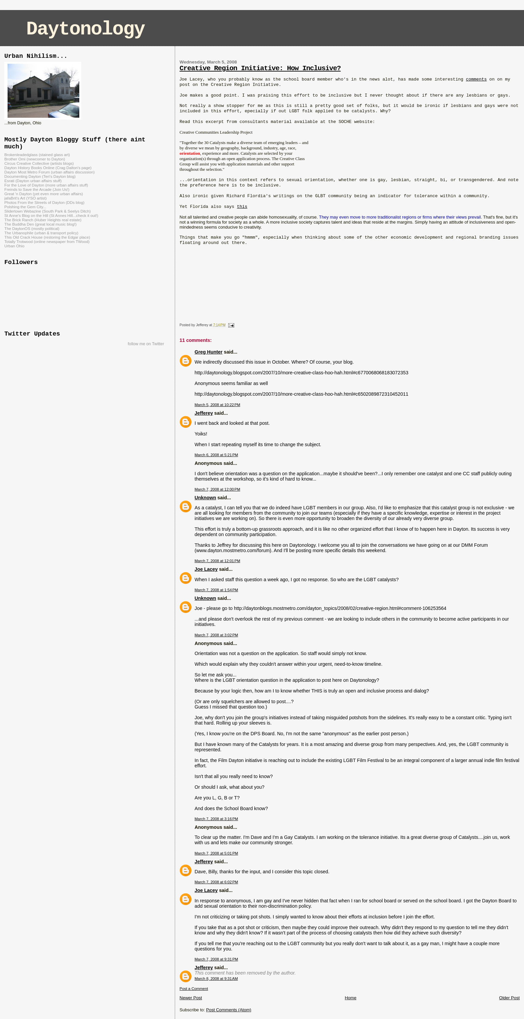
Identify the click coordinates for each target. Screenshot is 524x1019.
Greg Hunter (208, 352)
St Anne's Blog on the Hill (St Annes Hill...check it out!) (51, 215)
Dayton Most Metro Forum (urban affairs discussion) (49, 172)
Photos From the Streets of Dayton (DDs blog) (44, 202)
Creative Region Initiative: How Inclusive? (260, 68)
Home (351, 997)
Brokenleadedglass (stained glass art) (37, 154)
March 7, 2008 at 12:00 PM (217, 489)
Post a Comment (193, 989)
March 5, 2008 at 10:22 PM (217, 405)
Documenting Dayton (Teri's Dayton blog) (40, 176)
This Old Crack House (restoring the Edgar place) (47, 237)
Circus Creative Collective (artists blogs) (39, 163)
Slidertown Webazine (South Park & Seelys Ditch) (47, 211)
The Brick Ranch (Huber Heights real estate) (43, 220)
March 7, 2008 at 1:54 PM (216, 590)
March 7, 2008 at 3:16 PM (216, 819)
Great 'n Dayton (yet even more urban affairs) (43, 194)
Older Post (509, 997)
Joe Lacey (206, 569)
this (242, 206)
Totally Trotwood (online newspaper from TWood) (47, 241)
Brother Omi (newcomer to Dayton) (34, 159)
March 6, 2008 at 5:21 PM (216, 455)
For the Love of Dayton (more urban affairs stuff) (46, 185)
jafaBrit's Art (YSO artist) (25, 198)
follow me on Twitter (146, 344)
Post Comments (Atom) (228, 1009)
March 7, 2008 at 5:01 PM (216, 853)
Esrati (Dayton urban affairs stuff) (33, 180)
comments (476, 79)
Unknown (205, 497)
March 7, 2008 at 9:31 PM (216, 959)
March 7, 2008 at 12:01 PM (217, 561)
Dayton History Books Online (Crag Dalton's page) (48, 167)
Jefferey (203, 413)
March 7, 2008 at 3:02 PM (216, 635)
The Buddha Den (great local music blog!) (40, 224)
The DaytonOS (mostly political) (31, 228)
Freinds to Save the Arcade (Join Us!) (37, 189)
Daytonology (85, 29)
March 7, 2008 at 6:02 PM (216, 882)
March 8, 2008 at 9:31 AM (216, 979)
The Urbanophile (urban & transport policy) (41, 233)
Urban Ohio (14, 246)
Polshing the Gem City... (25, 207)
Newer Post (190, 997)
